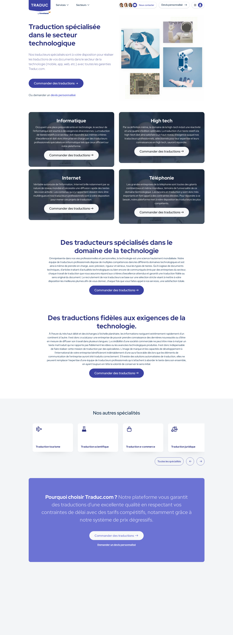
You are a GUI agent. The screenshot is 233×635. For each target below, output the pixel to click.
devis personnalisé (63, 95)
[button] (198, 5)
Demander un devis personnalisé (116, 544)
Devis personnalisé (174, 4)
